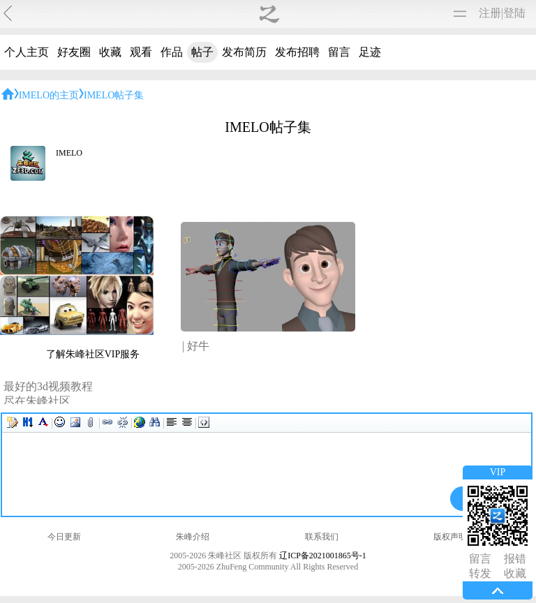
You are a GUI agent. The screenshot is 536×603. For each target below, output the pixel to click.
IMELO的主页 (49, 95)
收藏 (110, 52)
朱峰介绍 (192, 537)
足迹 (370, 52)
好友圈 (74, 52)
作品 (172, 52)
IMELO (69, 153)
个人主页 (26, 52)
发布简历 (244, 52)
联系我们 (321, 537)
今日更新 (64, 537)
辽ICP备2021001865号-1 (322, 555)
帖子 (202, 52)
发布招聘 (297, 52)
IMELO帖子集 (114, 95)
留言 (339, 52)
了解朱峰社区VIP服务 (93, 354)
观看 (141, 52)
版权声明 (450, 537)
